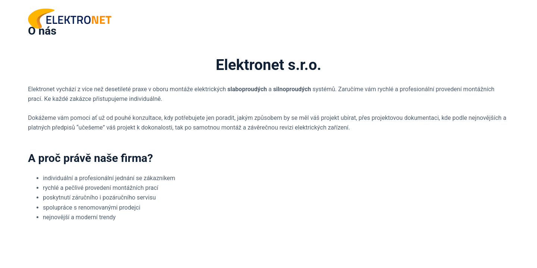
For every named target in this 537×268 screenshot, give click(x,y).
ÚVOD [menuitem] (409, 18)
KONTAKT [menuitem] (489, 18)
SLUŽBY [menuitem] (448, 18)
